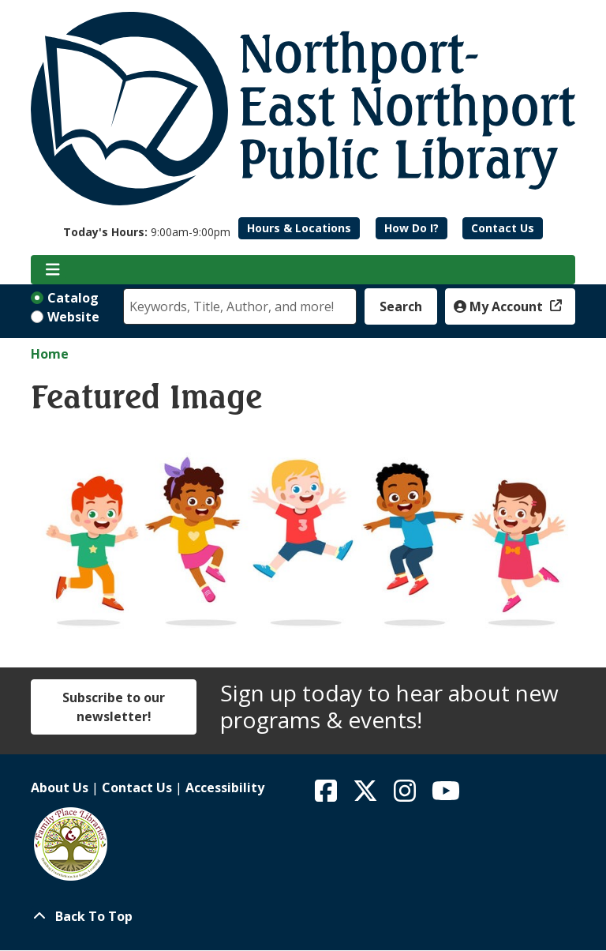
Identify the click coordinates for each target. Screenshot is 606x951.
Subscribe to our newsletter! (113, 707)
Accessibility (224, 787)
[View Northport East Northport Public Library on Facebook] (327, 795)
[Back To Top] (303, 916)
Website (73, 316)
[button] (146, 232)
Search (401, 306)
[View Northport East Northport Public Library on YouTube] (446, 795)
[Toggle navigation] (52, 270)
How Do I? (411, 227)
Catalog (73, 297)
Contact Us (502, 227)
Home (50, 354)
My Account (500, 306)
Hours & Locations (299, 227)
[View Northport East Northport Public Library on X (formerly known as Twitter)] (367, 795)
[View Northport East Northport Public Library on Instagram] (406, 795)
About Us (59, 787)
